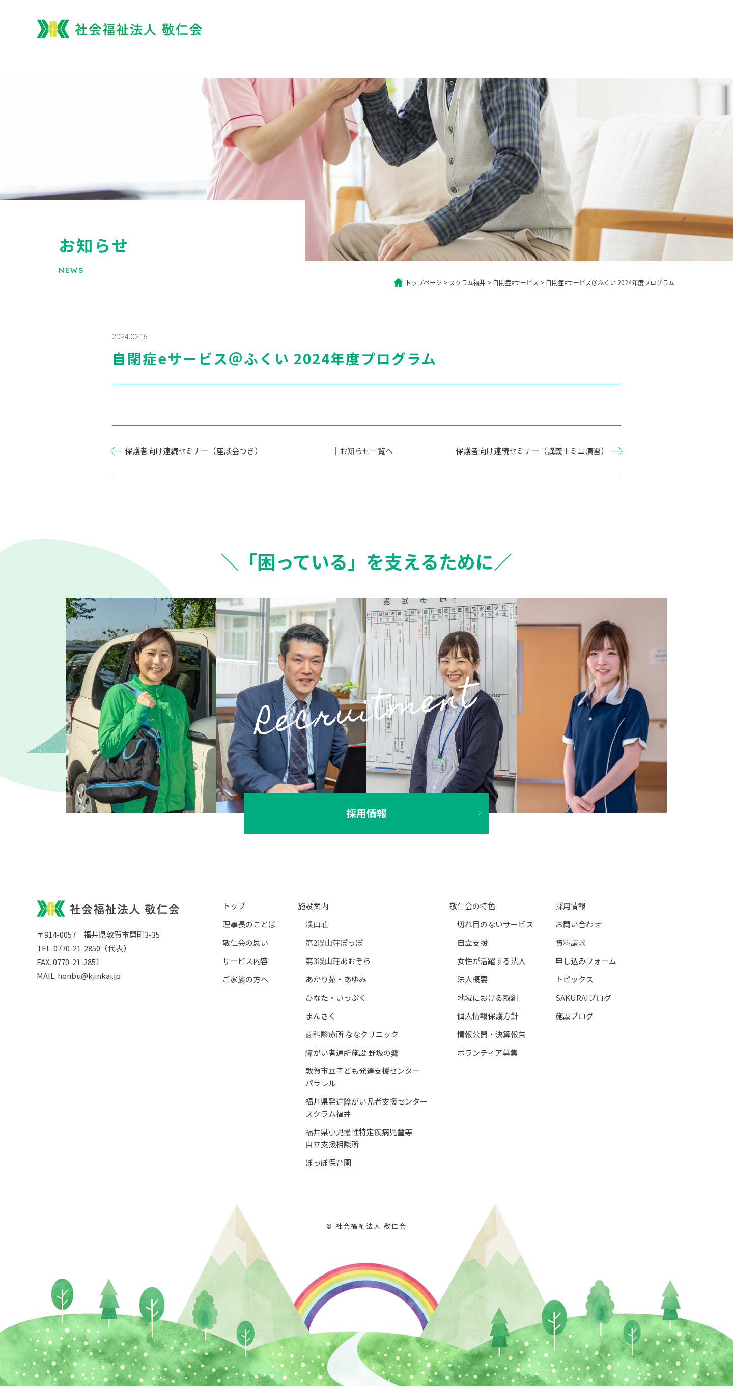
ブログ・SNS (619, 60)
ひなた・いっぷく (335, 997)
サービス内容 (497, 60)
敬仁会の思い (245, 942)
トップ (293, 60)
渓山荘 (316, 924)
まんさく (320, 1015)
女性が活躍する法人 (491, 960)
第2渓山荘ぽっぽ (334, 942)
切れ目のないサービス (495, 924)
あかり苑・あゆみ (335, 979)
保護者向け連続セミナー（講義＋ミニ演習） (532, 450)
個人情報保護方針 (487, 1015)
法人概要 (680, 60)
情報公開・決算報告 (491, 1034)
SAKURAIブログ (583, 997)
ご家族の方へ (428, 60)
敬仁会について (354, 60)
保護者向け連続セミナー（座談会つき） (193, 450)
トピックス (574, 979)
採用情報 (645, 26)
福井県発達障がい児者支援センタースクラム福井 (366, 1107)
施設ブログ (574, 1015)
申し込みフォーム (585, 960)
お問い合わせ (578, 924)
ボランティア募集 (487, 1052)
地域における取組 (487, 997)
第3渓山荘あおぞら (338, 960)
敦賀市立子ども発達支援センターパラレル (362, 1076)
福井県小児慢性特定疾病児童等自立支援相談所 (358, 1137)
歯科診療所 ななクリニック (352, 1034)
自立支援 (472, 942)
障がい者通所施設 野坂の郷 (352, 1052)
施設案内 (558, 60)
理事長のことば (249, 924)
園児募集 (558, 26)
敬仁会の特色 (472, 905)
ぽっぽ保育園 (496, 26)
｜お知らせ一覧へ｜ (366, 450)
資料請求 (570, 942)
